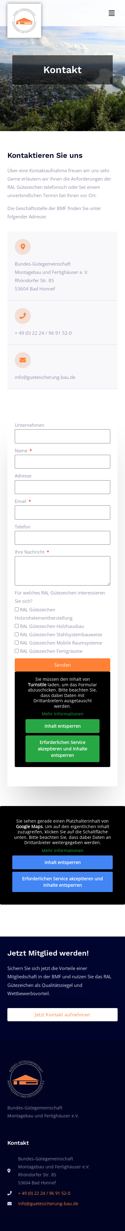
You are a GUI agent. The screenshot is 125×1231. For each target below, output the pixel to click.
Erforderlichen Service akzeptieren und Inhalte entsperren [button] (62, 748)
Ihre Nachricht (30, 552)
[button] (90, 13)
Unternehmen (29, 425)
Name (22, 450)
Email (21, 501)
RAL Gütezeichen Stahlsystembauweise (61, 634)
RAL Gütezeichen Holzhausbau (52, 626)
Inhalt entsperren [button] (63, 726)
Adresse (23, 476)
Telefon (22, 527)
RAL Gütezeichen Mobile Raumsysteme (61, 643)
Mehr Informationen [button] (63, 714)
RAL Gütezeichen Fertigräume (51, 651)
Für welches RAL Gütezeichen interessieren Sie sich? (60, 597)
